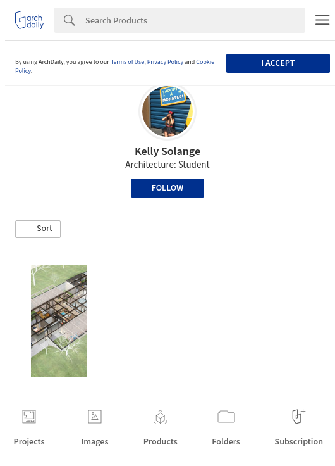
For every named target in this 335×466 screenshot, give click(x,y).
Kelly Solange (167, 152)
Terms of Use (128, 62)
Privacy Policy (165, 62)
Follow (168, 188)
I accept (278, 63)
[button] (38, 229)
